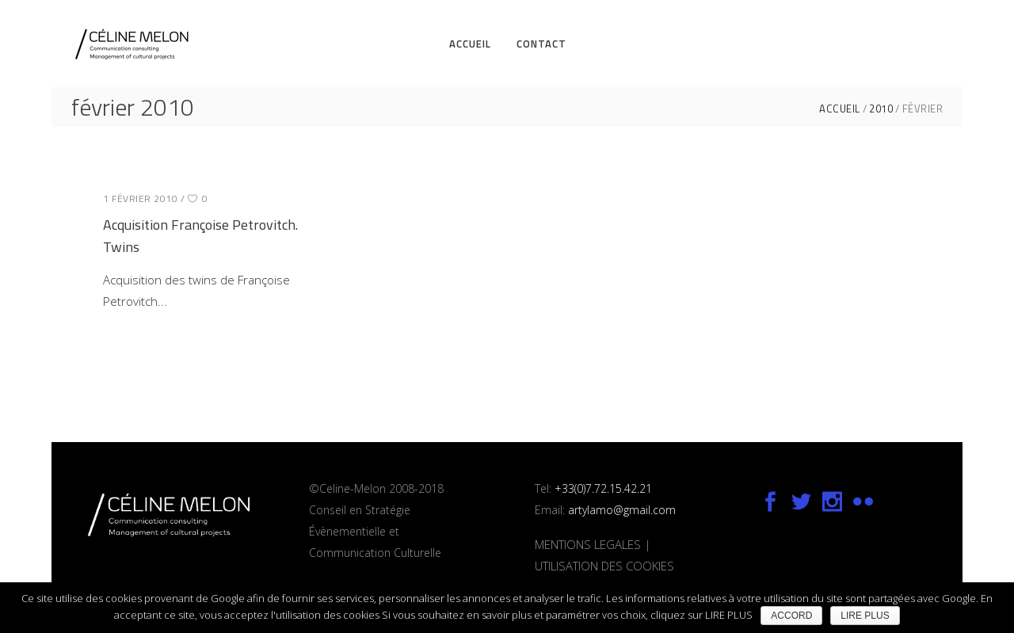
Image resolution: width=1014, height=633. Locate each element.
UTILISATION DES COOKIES (604, 566)
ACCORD (791, 615)
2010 (881, 109)
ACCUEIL (839, 109)
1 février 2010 (140, 198)
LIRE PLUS (865, 615)
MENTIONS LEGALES (588, 544)
